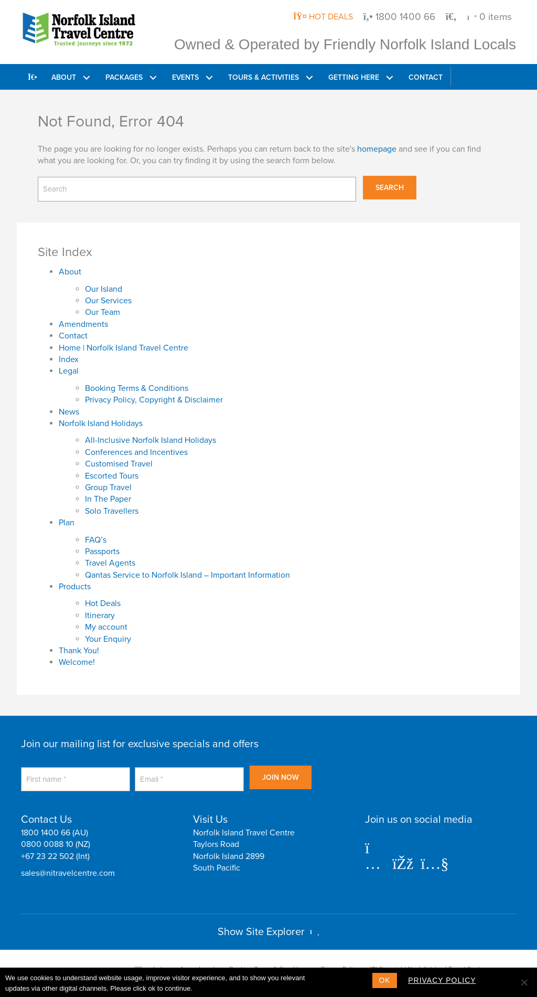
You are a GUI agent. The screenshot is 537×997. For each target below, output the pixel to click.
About (70, 267)
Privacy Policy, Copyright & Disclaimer (154, 395)
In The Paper (108, 494)
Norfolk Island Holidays (101, 418)
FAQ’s (95, 534)
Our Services (108, 296)
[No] (524, 982)
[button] (87, 76)
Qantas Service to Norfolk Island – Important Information (187, 570)
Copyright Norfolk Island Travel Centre (428, 959)
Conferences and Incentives (136, 447)
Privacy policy (446, 980)
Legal (69, 366)
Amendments (83, 319)
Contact (73, 331)
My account (106, 622)
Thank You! (79, 646)
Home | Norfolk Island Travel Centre (123, 342)
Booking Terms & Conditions (136, 383)
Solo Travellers (111, 506)
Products (75, 582)
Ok (384, 980)
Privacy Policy (340, 959)
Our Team (102, 307)
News (69, 406)
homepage (376, 148)
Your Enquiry (108, 634)
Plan (66, 518)
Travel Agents (110, 558)
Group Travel (108, 483)
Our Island (103, 284)
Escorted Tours (111, 470)
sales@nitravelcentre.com (68, 864)
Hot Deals (103, 598)
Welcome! (77, 657)
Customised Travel (119, 459)
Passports (102, 547)
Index (69, 354)
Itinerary (100, 611)
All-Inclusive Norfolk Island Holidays (150, 435)
